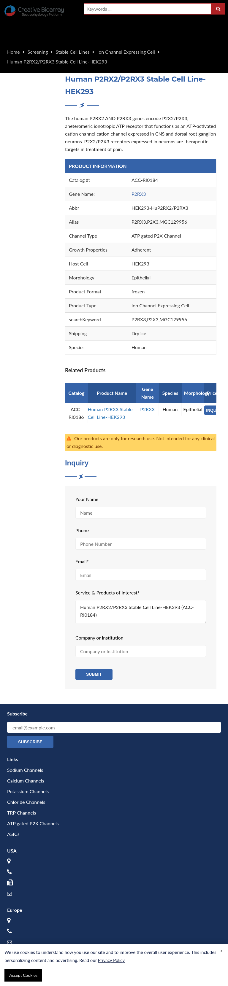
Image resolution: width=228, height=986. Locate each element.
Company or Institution (99, 637)
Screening (38, 52)
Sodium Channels (25, 770)
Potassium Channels (28, 791)
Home (13, 52)
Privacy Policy (111, 960)
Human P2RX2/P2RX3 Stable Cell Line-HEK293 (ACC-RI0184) (140, 612)
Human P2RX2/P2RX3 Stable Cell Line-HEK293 (57, 61)
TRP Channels (21, 812)
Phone (82, 530)
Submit (94, 674)
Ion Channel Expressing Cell (126, 52)
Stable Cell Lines (73, 52)
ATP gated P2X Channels (33, 823)
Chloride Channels (26, 802)
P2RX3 (139, 194)
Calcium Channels (25, 780)
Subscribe (30, 742)
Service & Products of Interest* (107, 592)
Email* (82, 561)
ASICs (13, 834)
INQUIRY (214, 410)
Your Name (86, 499)
